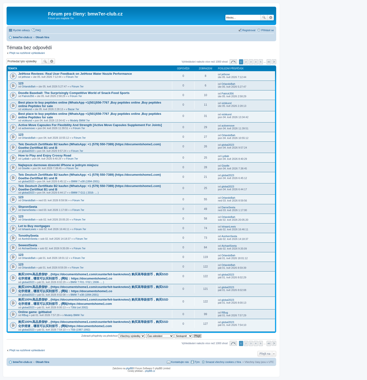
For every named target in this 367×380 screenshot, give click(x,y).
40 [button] (269, 61)
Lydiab (25, 158)
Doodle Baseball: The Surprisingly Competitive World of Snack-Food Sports (73, 93)
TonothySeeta (28, 235)
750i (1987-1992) (80, 329)
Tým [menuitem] (197, 362)
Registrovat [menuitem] (249, 30)
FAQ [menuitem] (38, 30)
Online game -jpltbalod (34, 312)
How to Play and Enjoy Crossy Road (44, 155)
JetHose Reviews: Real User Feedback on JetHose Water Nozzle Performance (75, 73)
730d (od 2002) (79, 307)
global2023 (28, 150)
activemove (28, 128)
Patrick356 (28, 96)
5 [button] (260, 61)
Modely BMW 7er (80, 120)
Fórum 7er (72, 76)
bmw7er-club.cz (22, 362)
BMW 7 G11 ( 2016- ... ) (85, 192)
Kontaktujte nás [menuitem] (180, 362)
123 (20, 83)
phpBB (129, 368)
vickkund (27, 109)
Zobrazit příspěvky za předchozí (113, 335)
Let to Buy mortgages (34, 226)
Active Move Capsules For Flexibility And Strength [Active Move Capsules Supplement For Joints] (90, 125)
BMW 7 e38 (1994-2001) (85, 181)
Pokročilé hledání (271, 17)
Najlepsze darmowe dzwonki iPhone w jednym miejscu (58, 165)
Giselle (26, 168)
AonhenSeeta (29, 238)
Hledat (264, 17)
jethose (26, 76)
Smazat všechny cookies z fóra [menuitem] (223, 362)
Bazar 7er (73, 109)
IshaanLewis (29, 229)
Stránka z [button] (233, 61)
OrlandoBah (29, 86)
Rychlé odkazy (21, 30)
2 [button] (246, 61)
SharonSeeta (27, 207)
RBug (25, 315)
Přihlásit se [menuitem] (267, 30)
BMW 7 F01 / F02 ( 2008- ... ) (87, 282)
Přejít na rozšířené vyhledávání (27, 53)
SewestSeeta (27, 245)
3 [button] (251, 61)
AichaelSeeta (29, 248)
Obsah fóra (42, 362)
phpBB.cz (150, 371)
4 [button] (256, 61)
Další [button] (274, 61)
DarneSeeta (29, 210)
